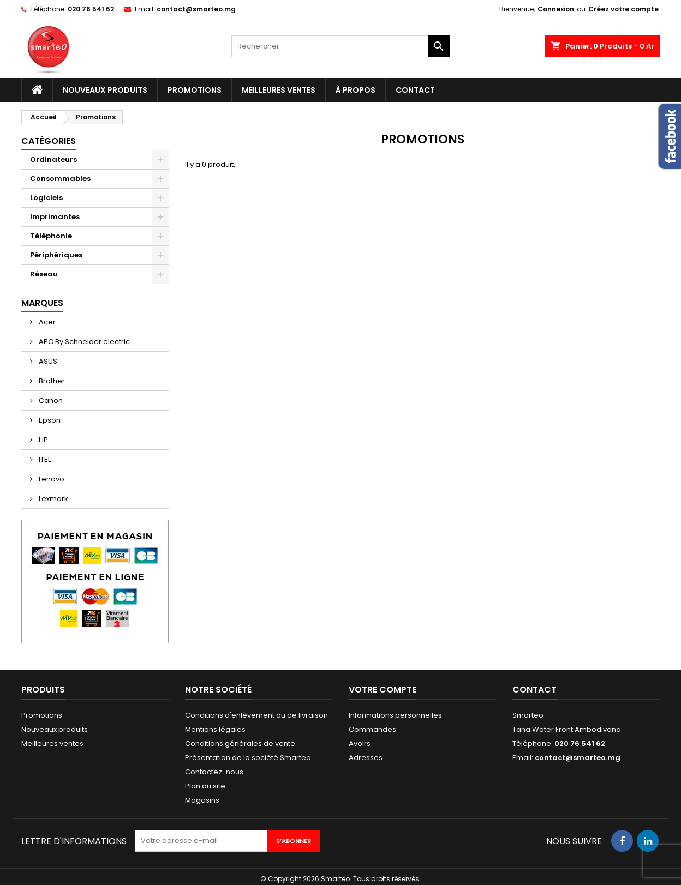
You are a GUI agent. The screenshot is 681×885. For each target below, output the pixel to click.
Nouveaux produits (105, 90)
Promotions (195, 90)
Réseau (44, 274)
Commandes (372, 729)
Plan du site (205, 786)
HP (42, 440)
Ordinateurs (53, 159)
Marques (42, 303)
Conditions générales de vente (240, 743)
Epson (49, 420)
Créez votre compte (623, 9)
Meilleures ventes (278, 90)
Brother (51, 381)
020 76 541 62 (91, 9)
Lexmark (52, 498)
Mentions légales (215, 729)
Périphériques (56, 255)
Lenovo (50, 479)
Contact (415, 90)
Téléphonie (51, 236)
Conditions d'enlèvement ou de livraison (256, 715)
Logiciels (46, 197)
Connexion (555, 9)
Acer (46, 322)
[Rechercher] (340, 46)
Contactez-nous (214, 772)
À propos (355, 90)
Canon (50, 400)
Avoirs (360, 743)
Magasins (202, 800)
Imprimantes (55, 217)
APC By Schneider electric (83, 341)
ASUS (47, 361)
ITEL (44, 459)
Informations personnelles (395, 715)
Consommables (60, 178)
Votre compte (382, 689)
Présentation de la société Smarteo (248, 757)
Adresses (366, 757)
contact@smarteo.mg (196, 9)
